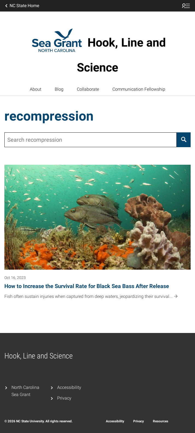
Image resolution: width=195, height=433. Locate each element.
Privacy (64, 398)
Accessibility (69, 387)
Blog (59, 89)
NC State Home (21, 6)
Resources (160, 421)
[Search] (184, 139)
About (35, 89)
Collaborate (88, 89)
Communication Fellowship (138, 89)
